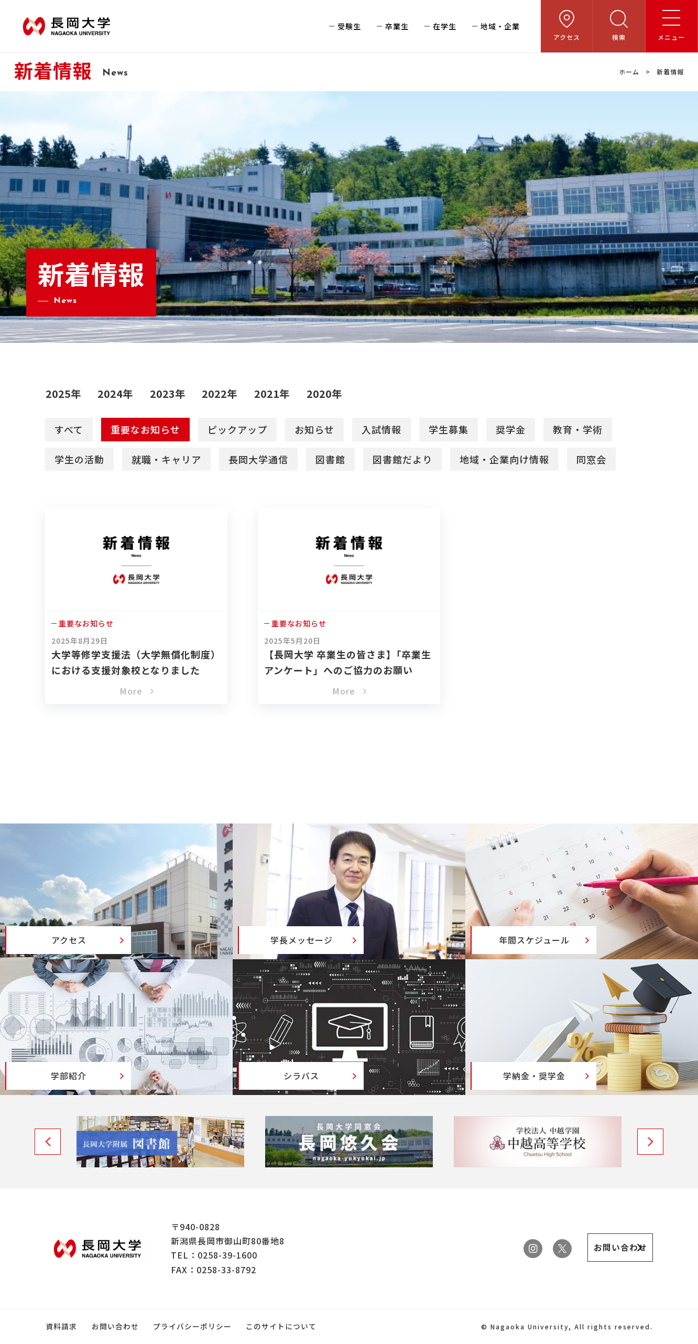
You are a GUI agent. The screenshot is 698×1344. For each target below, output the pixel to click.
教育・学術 (578, 429)
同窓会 (591, 458)
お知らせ (314, 429)
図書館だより (402, 458)
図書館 (330, 458)
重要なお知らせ (145, 429)
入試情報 (381, 429)
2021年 (280, 392)
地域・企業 (500, 26)
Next (650, 1142)
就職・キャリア (166, 458)
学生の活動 (79, 458)
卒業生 (397, 26)
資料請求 (61, 1326)
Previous (48, 1142)
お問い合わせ (113, 1326)
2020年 (334, 392)
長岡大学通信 (258, 458)
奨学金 (511, 429)
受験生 (349, 26)
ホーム (629, 71)
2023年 (172, 392)
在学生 (444, 26)
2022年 (226, 392)
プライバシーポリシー (190, 1326)
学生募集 (448, 429)
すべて (68, 429)
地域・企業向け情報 (504, 458)
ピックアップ (237, 429)
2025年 (64, 392)
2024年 (118, 392)
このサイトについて (278, 1326)
